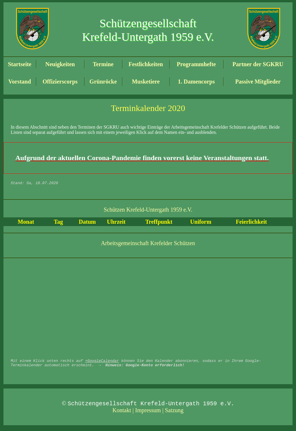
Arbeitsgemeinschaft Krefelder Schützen (148, 244)
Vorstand (19, 81)
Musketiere (146, 81)
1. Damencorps (196, 81)
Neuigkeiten (60, 64)
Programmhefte (196, 64)
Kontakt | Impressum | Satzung (148, 413)
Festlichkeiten (146, 64)
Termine (103, 64)
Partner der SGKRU (257, 64)
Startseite (19, 64)
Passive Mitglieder (258, 81)
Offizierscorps (59, 81)
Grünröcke (103, 81)
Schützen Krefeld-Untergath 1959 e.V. (148, 210)
